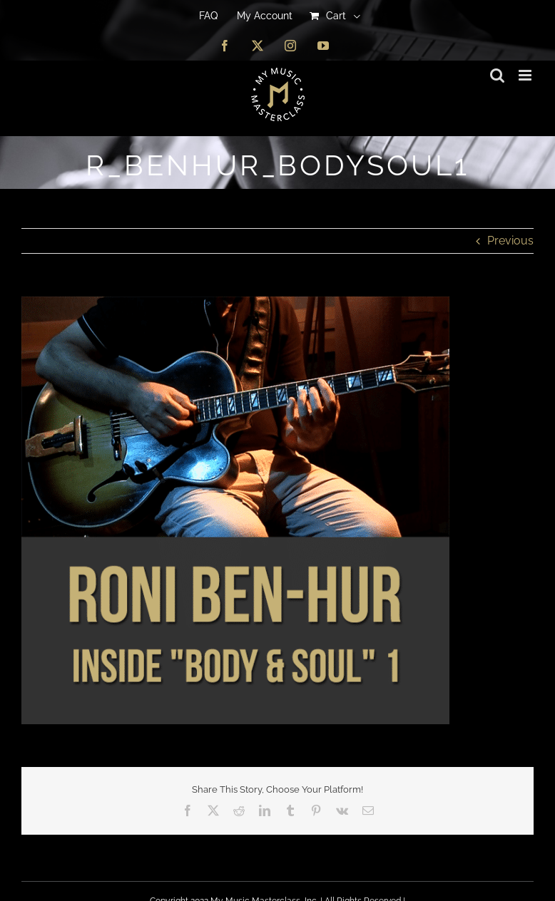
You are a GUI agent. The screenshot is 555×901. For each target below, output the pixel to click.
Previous (510, 240)
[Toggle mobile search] (497, 75)
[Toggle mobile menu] (526, 75)
